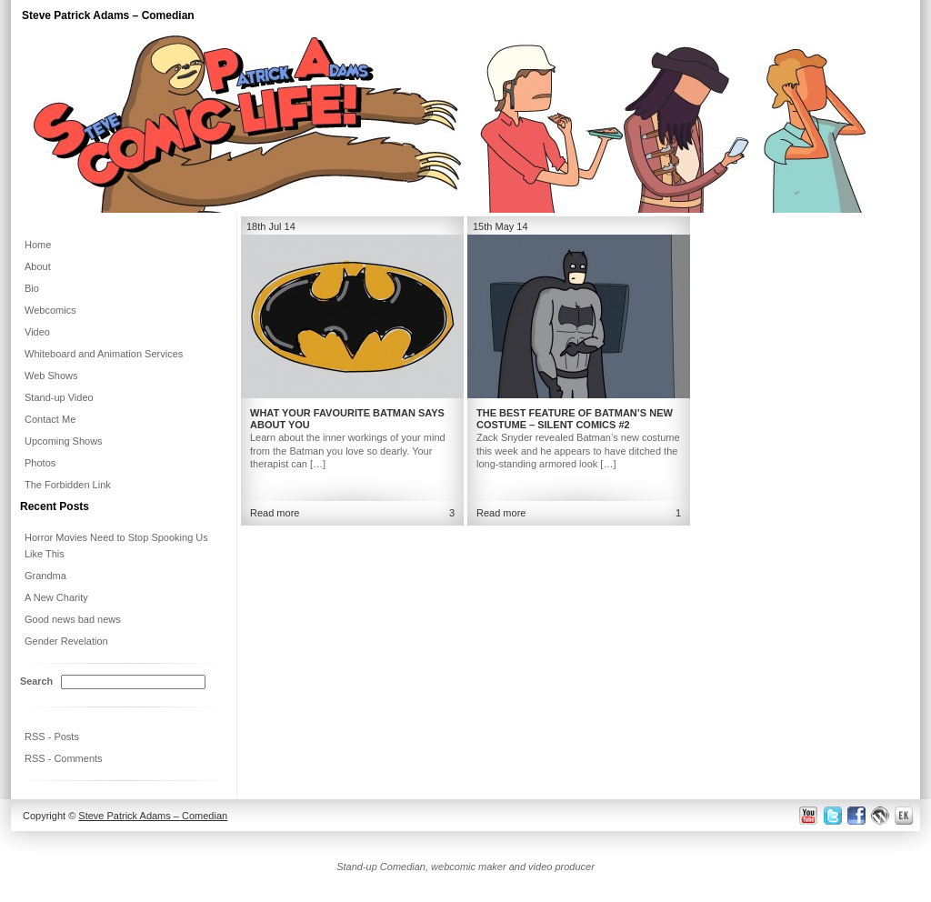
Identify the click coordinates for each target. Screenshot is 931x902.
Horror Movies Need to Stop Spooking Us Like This (116, 545)
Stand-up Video (59, 397)
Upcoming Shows (64, 441)
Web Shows (51, 375)
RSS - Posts (52, 736)
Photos (40, 462)
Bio (32, 288)
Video (37, 331)
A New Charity (56, 597)
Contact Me (50, 419)
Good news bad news (73, 619)
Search (36, 681)
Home (38, 244)
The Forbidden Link (68, 484)
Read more (501, 512)
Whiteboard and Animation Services (104, 353)
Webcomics (50, 310)
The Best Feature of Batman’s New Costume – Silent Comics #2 (574, 418)
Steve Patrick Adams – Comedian (108, 15)
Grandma (45, 575)
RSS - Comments (64, 758)
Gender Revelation (66, 641)
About (38, 266)
